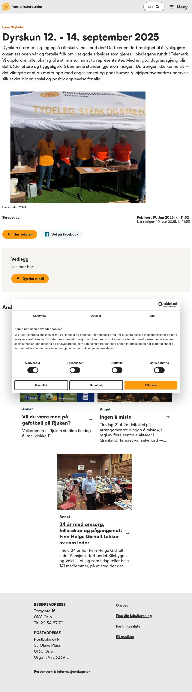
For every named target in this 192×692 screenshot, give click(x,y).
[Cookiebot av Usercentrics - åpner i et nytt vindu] (161, 304)
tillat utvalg (95, 385)
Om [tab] (152, 315)
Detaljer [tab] (96, 315)
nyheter (18, 26)
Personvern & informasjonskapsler (62, 671)
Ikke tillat (41, 385)
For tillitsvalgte (128, 626)
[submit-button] (157, 6)
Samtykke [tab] (39, 315)
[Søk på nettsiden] (150, 7)
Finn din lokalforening (134, 616)
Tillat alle (151, 385)
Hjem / (7, 26)
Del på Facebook (61, 234)
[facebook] (61, 234)
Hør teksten (20, 234)
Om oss (122, 605)
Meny (178, 7)
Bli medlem (125, 637)
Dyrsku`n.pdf (30, 278)
